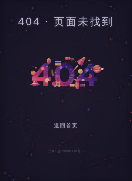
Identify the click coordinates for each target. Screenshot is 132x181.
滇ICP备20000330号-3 (66, 151)
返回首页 (66, 125)
